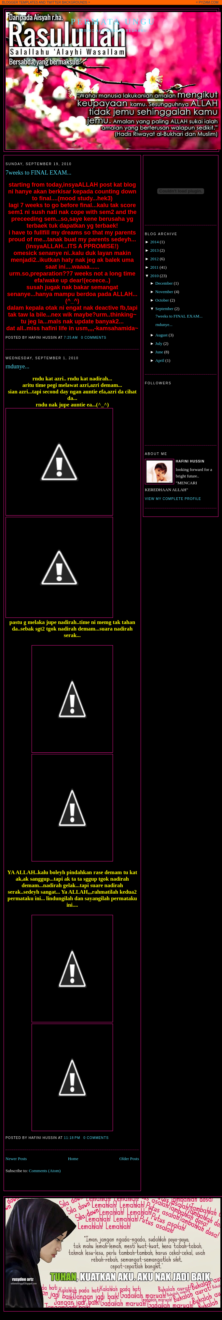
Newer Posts (16, 1158)
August (161, 335)
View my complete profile (173, 499)
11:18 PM (72, 1138)
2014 (154, 241)
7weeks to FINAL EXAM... (38, 172)
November (164, 291)
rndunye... (17, 366)
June (159, 351)
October (162, 300)
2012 (154, 258)
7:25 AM (71, 337)
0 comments (93, 337)
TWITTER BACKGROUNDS (67, 2)
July (158, 343)
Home (73, 1158)
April (159, 360)
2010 (154, 275)
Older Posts (129, 1158)
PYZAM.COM (208, 2)
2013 (154, 250)
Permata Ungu (113, 21)
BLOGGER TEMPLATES (20, 2)
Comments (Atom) (45, 1170)
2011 (154, 267)
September (164, 308)
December (164, 283)
